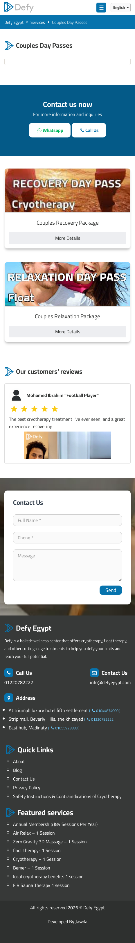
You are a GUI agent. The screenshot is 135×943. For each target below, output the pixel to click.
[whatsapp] (50, 130)
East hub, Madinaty (28, 727)
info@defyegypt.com (110, 682)
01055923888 (64, 727)
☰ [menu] (101, 7)
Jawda (81, 921)
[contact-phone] (67, 537)
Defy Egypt (94, 907)
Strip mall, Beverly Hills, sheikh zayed (46, 719)
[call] (89, 130)
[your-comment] (67, 565)
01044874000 (104, 710)
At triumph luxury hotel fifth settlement (49, 710)
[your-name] (67, 520)
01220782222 (18, 682)
